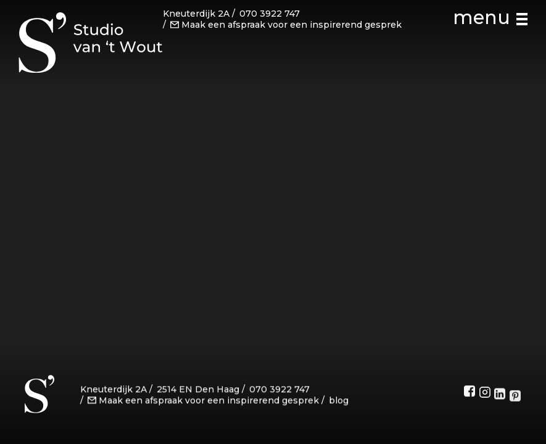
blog (339, 401)
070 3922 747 (269, 13)
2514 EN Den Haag (198, 391)
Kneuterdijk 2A (196, 13)
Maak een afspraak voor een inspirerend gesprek (286, 24)
